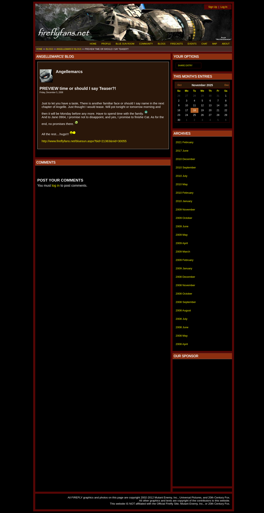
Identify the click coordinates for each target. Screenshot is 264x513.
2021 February (184, 142)
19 (202, 110)
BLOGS (161, 43)
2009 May (182, 234)
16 (179, 110)
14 (218, 105)
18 (194, 110)
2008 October (184, 293)
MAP (214, 43)
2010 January (184, 201)
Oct (180, 85)
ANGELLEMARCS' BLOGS (68, 49)
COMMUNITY (146, 43)
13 (210, 105)
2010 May (182, 184)
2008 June (182, 327)
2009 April (182, 243)
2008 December (185, 276)
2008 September (186, 302)
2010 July (181, 175)
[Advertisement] (202, 422)
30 (210, 95)
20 (210, 110)
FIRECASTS (176, 43)
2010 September (186, 167)
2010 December (185, 159)
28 (194, 95)
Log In (224, 7)
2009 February (184, 260)
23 (179, 115)
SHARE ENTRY (185, 65)
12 (202, 105)
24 (186, 115)
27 (186, 95)
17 (186, 110)
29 (202, 95)
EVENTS (192, 43)
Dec (226, 85)
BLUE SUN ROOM (125, 43)
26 (179, 95)
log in (56, 185)
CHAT (204, 43)
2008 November (185, 285)
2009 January (184, 268)
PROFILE (106, 43)
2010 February (184, 192)
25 (194, 115)
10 (186, 105)
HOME (93, 43)
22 (225, 110)
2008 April (182, 344)
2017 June (182, 150)
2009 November (185, 209)
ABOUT (226, 43)
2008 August (183, 310)
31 (218, 95)
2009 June (182, 226)
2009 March (183, 251)
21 (218, 110)
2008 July (181, 318)
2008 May (182, 335)
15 (225, 105)
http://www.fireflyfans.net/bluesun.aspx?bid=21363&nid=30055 (84, 141)
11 (194, 105)
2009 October (184, 217)
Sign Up (212, 7)
